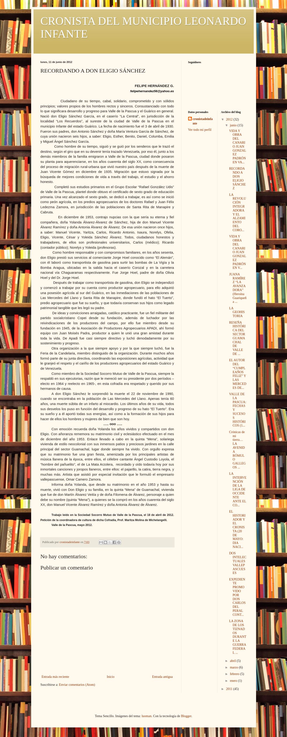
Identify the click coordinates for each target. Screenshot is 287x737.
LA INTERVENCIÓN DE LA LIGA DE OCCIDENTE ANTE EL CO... (237, 489)
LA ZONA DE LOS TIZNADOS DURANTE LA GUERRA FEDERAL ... (237, 636)
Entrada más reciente (55, 677)
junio (233, 125)
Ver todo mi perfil (200, 129)
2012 (230, 119)
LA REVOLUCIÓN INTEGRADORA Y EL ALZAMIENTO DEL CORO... (237, 212)
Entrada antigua (162, 677)
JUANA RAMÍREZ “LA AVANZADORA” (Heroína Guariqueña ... (237, 288)
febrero (235, 674)
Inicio (111, 677)
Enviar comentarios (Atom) (77, 684)
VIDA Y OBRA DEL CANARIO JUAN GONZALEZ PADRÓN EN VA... (237, 146)
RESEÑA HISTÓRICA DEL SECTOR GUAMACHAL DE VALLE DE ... (237, 338)
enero (234, 680)
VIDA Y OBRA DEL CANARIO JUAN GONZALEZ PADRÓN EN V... (237, 252)
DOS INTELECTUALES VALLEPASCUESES (237, 563)
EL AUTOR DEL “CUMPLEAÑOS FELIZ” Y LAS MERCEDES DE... (237, 374)
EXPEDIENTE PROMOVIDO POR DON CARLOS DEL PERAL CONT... (237, 597)
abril (233, 661)
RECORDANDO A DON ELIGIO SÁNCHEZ (237, 178)
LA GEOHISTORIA (237, 312)
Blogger (186, 716)
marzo (234, 667)
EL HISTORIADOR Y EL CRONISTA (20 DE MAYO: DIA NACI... (237, 529)
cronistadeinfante (203, 121)
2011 (229, 689)
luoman (146, 716)
